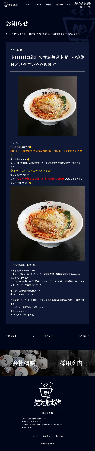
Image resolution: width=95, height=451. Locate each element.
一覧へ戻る (47, 335)
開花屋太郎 (47, 412)
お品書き (38, 4)
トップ (28, 4)
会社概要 (59, 4)
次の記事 (82, 335)
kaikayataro (48, 443)
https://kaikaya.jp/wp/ (22, 314)
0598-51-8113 (85, 2)
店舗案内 (48, 4)
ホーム (8, 33)
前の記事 (12, 335)
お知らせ (17, 33)
